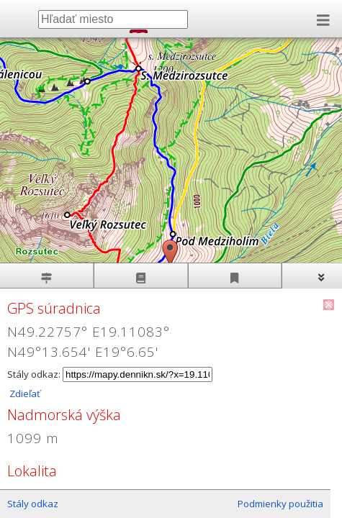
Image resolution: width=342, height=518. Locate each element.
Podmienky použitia (280, 503)
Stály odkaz (32, 503)
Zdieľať (23, 393)
